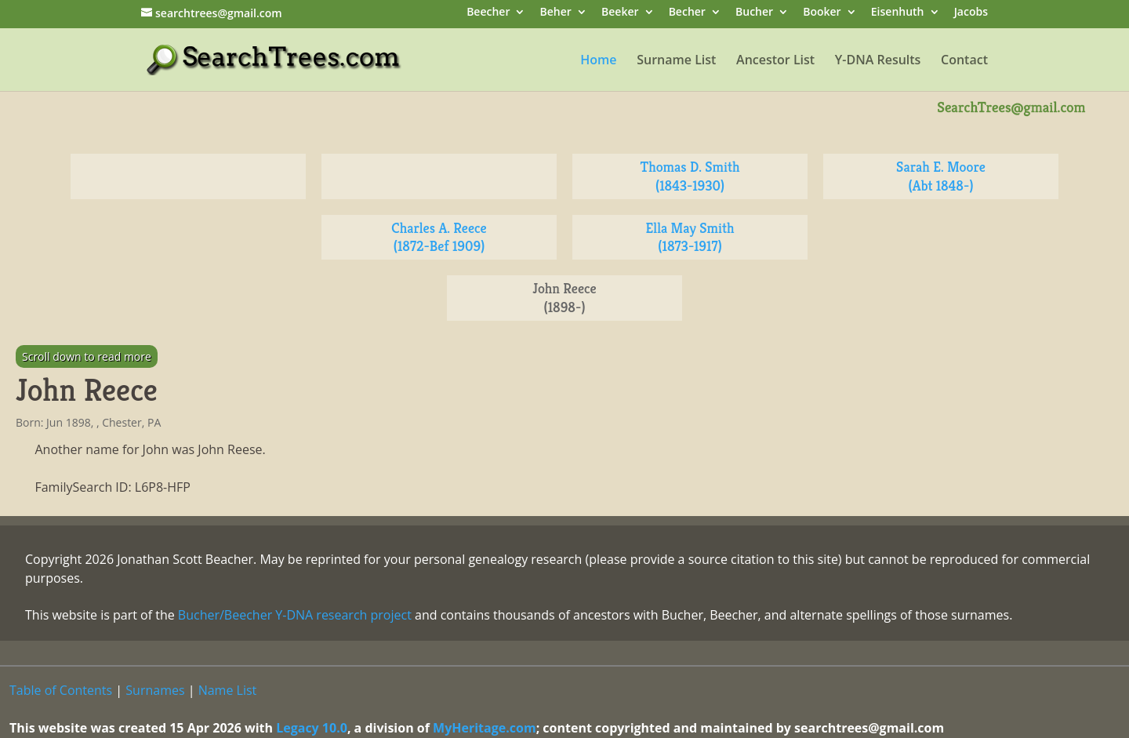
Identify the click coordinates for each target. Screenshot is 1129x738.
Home (598, 61)
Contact (964, 61)
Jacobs (971, 13)
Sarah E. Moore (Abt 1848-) (941, 176)
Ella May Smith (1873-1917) (690, 237)
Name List (227, 690)
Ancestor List (775, 61)
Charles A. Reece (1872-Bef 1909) (438, 237)
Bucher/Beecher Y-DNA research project (295, 614)
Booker (821, 13)
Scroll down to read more (86, 356)
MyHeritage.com (484, 727)
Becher (687, 13)
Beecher (488, 13)
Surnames (154, 690)
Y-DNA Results (878, 61)
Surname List (676, 61)
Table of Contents (60, 690)
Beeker (620, 13)
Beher (556, 13)
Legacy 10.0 (311, 727)
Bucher (754, 13)
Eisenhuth (897, 13)
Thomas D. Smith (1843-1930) (690, 176)
